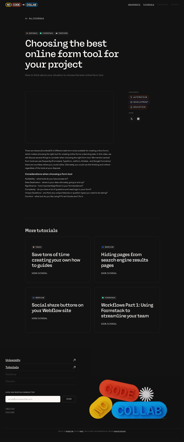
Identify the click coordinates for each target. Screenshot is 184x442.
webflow (69, 431)
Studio (10, 381)
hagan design (120, 431)
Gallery (10, 374)
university (134, 5)
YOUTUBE (9, 412)
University (12, 360)
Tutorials (148, 5)
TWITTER (9, 409)
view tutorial (39, 273)
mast (82, 431)
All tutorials (36, 18)
